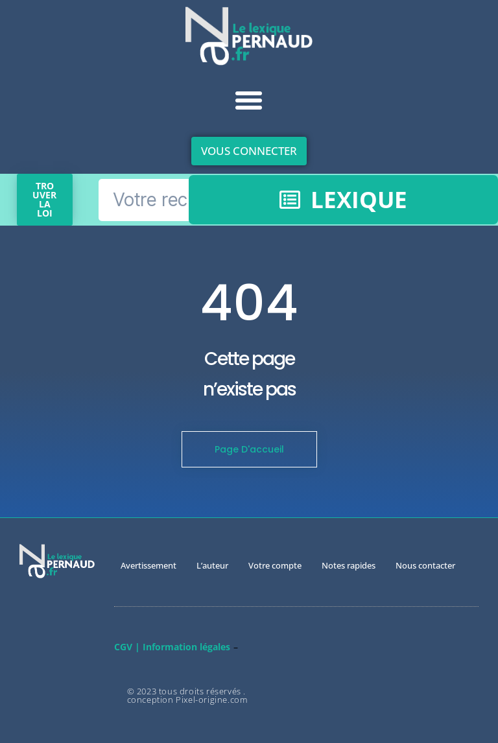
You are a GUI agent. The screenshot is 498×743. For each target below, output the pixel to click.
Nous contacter (425, 565)
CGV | (127, 647)
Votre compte (275, 565)
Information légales (186, 647)
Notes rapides (348, 565)
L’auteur (212, 565)
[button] (249, 100)
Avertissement (148, 565)
